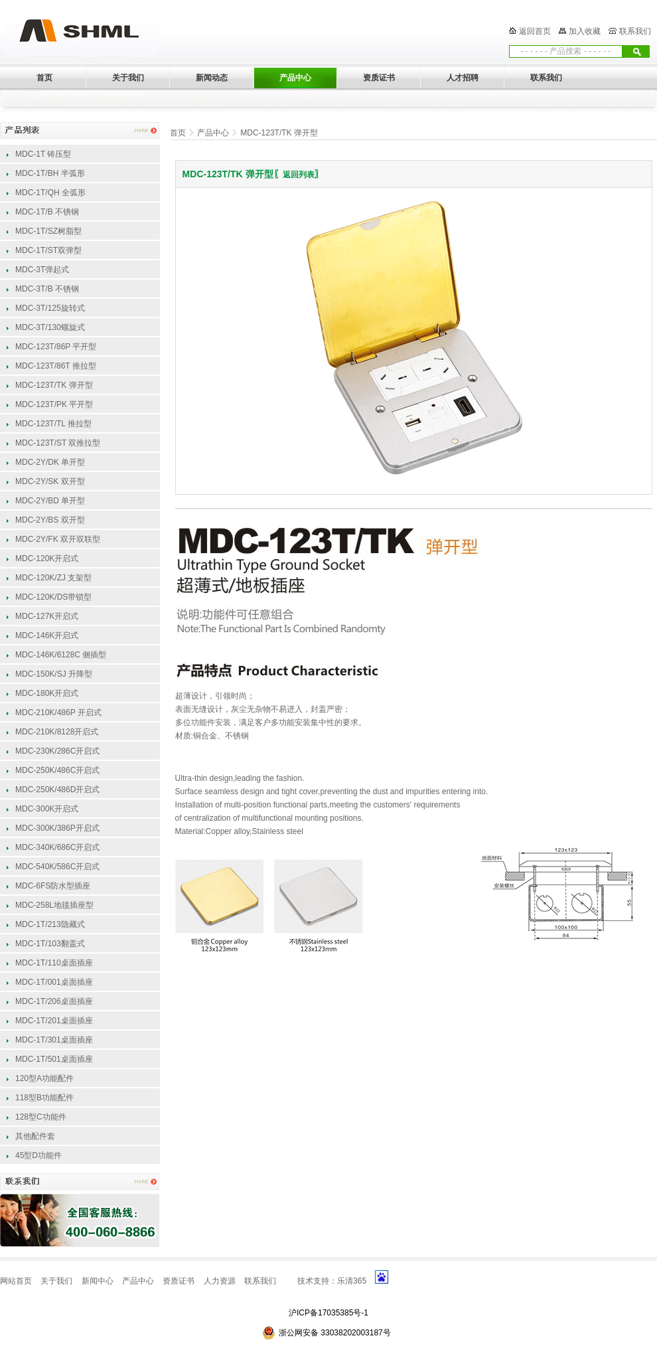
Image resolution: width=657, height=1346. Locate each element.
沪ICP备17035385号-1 (328, 1312)
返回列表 (299, 174)
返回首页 (535, 31)
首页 (178, 132)
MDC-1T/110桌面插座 (54, 962)
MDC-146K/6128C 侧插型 (60, 654)
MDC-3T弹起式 (42, 269)
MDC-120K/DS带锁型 (53, 597)
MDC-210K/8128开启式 (56, 731)
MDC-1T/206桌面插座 (54, 1001)
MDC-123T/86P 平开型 (55, 346)
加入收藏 (585, 31)
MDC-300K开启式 (46, 808)
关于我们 (56, 1281)
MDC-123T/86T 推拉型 (55, 366)
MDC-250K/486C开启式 (57, 770)
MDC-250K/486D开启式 (57, 789)
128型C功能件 (40, 1117)
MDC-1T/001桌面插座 (54, 982)
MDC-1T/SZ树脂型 (48, 231)
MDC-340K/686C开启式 (57, 847)
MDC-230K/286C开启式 (57, 751)
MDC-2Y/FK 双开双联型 (57, 539)
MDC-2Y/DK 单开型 (50, 462)
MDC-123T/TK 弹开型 (54, 385)
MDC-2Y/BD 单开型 (50, 500)
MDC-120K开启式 (46, 558)
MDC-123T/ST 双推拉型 (57, 443)
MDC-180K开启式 (46, 693)
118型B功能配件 (44, 1097)
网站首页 (16, 1281)
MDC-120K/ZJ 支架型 (53, 577)
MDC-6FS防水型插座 (52, 885)
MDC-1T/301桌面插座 (54, 1040)
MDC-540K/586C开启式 (57, 866)
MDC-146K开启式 (46, 635)
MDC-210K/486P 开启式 (58, 712)
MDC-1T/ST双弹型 (48, 250)
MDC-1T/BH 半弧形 (50, 173)
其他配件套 (35, 1136)
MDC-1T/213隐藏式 (50, 924)
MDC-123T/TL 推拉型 (53, 423)
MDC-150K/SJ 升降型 (53, 674)
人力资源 (220, 1281)
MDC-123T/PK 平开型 (54, 404)
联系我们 (635, 31)
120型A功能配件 (44, 1078)
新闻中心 (97, 1281)
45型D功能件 (38, 1155)
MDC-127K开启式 (46, 616)
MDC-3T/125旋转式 (50, 308)
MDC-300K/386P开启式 (57, 828)
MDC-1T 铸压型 (43, 154)
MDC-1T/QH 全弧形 (50, 192)
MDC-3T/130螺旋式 (50, 327)
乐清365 (351, 1281)
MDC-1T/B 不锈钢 (47, 211)
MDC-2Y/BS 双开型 (50, 520)
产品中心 (213, 132)
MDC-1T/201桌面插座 (54, 1020)
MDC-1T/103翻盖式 (50, 943)
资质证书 (178, 1281)
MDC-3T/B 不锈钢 (47, 289)
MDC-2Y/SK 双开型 (50, 481)
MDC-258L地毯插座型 (54, 905)
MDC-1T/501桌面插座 (54, 1059)
